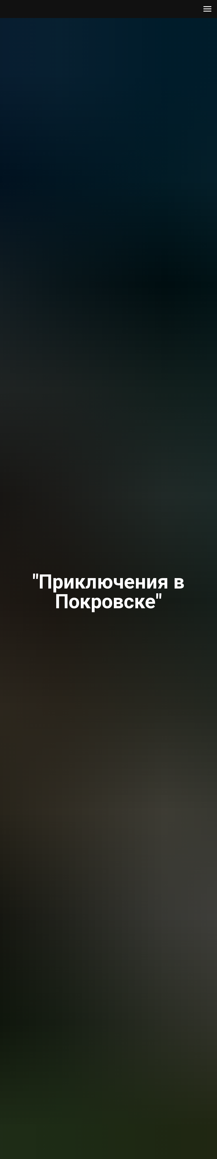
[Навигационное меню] (207, 9)
